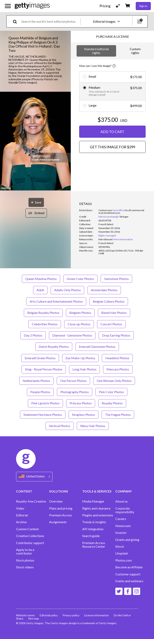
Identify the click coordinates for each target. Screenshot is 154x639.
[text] (50, 21)
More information (123, 239)
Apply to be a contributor (25, 551)
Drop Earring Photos (116, 335)
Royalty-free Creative (31, 501)
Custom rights (135, 50)
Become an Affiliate (129, 567)
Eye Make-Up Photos (80, 358)
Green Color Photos (80, 279)
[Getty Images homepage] (32, 6)
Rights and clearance (96, 508)
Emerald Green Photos (40, 358)
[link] (105, 239)
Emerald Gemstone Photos (97, 346)
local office (118, 210)
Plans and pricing (60, 508)
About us (121, 501)
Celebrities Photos (45, 324)
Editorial (22, 515)
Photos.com (123, 560)
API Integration (92, 529)
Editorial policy (49, 615)
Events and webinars (129, 581)
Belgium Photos (80, 312)
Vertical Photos (59, 426)
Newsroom (123, 526)
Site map (33, 618)
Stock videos (25, 567)
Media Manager (93, 501)
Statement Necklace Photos (42, 414)
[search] (16, 21)
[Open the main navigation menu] (8, 6)
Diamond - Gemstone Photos (72, 335)
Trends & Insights (94, 522)
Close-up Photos (79, 324)
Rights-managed (107, 235)
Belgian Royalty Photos (43, 312)
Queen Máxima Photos (41, 279)
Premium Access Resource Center (93, 544)
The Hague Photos (118, 414)
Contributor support (30, 543)
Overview (56, 501)
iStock (119, 546)
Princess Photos (81, 403)
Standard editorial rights (96, 50)
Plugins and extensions (97, 515)
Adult (40, 290)
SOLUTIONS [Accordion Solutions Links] (58, 491)
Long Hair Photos (84, 369)
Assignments (58, 522)
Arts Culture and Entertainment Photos (56, 301)
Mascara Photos (117, 369)
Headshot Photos (117, 358)
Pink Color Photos (111, 392)
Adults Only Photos (67, 290)
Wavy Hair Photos (92, 426)
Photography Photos (74, 392)
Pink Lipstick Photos (45, 403)
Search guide (91, 536)
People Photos (40, 392)
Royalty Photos (112, 403)
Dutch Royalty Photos (54, 346)
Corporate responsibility (124, 510)
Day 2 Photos (33, 335)
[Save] (36, 202)
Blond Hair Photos (114, 312)
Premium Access (60, 515)
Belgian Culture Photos (109, 301)
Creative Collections (30, 536)
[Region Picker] (34, 476)
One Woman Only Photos (114, 381)
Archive (21, 522)
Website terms (25, 615)
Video (20, 508)
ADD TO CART (112, 131)
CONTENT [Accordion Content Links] (24, 491)
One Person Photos (73, 381)
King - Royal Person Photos (43, 369)
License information (96, 615)
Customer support (127, 574)
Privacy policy (71, 615)
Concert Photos (111, 324)
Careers (120, 519)
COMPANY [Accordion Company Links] (123, 491)
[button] (35, 141)
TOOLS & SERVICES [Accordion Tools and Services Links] (96, 491)
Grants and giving (127, 539)
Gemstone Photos (116, 279)
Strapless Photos (83, 414)
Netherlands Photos (36, 381)
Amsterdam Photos (104, 290)
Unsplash (121, 553)
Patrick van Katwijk (108, 216)
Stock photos (25, 560)
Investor (121, 532)
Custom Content (27, 529)
